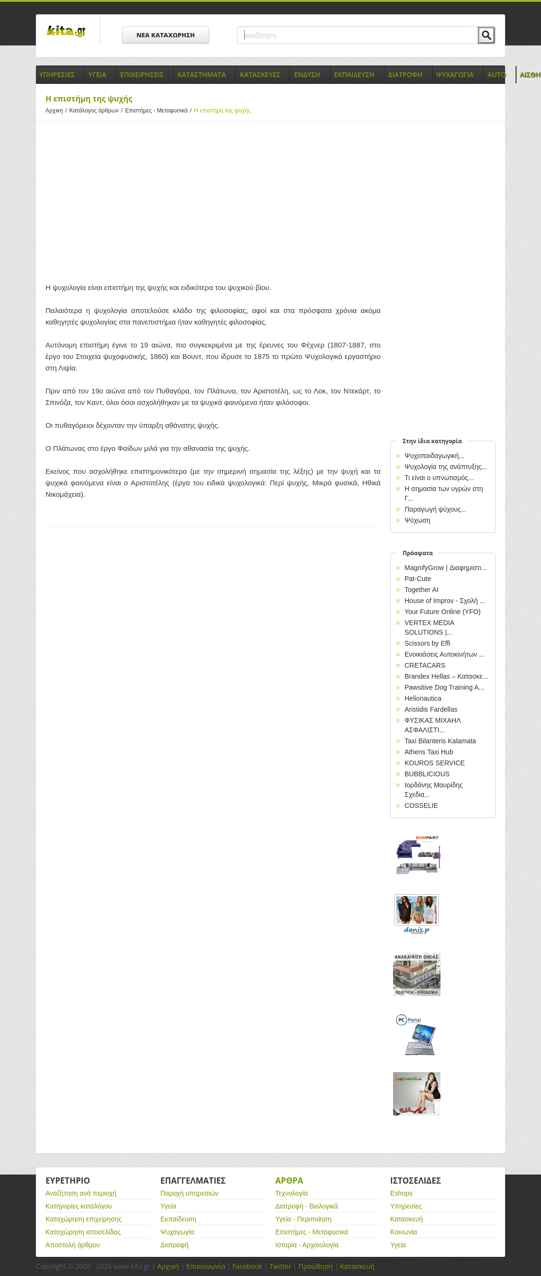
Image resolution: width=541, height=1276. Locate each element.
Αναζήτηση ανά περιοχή (80, 1193)
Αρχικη (57, 110)
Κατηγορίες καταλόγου (78, 1206)
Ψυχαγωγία (177, 1232)
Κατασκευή (406, 1219)
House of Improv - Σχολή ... (445, 600)
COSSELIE (421, 805)
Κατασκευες (260, 74)
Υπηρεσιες (57, 74)
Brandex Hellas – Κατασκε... (446, 676)
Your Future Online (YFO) (443, 612)
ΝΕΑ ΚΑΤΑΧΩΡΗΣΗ (165, 35)
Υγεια (97, 74)
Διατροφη (405, 74)
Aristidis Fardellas (431, 709)
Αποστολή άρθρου (72, 1245)
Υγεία (168, 1206)
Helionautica (423, 698)
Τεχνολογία (291, 1193)
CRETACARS (425, 665)
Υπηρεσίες (406, 1206)
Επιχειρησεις (142, 74)
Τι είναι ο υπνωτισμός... (439, 477)
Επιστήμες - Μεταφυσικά (159, 110)
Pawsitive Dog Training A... (445, 687)
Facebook (247, 1266)
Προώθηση (315, 1266)
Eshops (401, 1193)
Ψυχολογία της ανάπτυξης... (446, 466)
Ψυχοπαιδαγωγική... (434, 455)
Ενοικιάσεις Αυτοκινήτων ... (445, 654)
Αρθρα (289, 1180)
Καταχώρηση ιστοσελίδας (83, 1232)
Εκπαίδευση (178, 1219)
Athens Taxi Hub (429, 752)
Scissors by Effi (427, 643)
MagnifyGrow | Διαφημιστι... (445, 567)
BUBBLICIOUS (427, 774)
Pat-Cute (418, 578)
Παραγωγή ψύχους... (435, 509)
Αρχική (168, 1266)
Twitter (281, 1266)
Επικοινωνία (205, 1266)
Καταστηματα (202, 74)
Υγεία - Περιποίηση (303, 1219)
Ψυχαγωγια (455, 74)
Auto (496, 74)
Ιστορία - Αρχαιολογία (306, 1245)
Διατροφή (174, 1245)
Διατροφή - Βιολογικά (306, 1206)
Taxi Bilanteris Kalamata (440, 741)
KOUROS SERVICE (435, 763)
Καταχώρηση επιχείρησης (83, 1219)
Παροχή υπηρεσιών (189, 1193)
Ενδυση (307, 74)
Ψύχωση (417, 520)
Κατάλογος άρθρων (97, 110)
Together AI (422, 589)
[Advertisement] (213, 201)
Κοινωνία (403, 1232)
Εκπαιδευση (354, 74)
